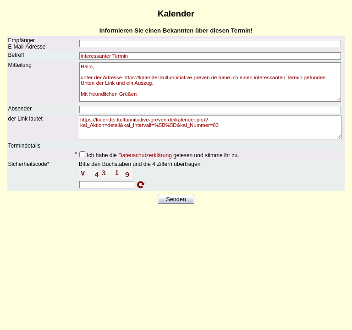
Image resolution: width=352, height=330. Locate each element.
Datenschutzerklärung (145, 155)
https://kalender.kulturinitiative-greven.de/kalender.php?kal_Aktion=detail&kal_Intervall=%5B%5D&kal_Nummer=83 (210, 127)
